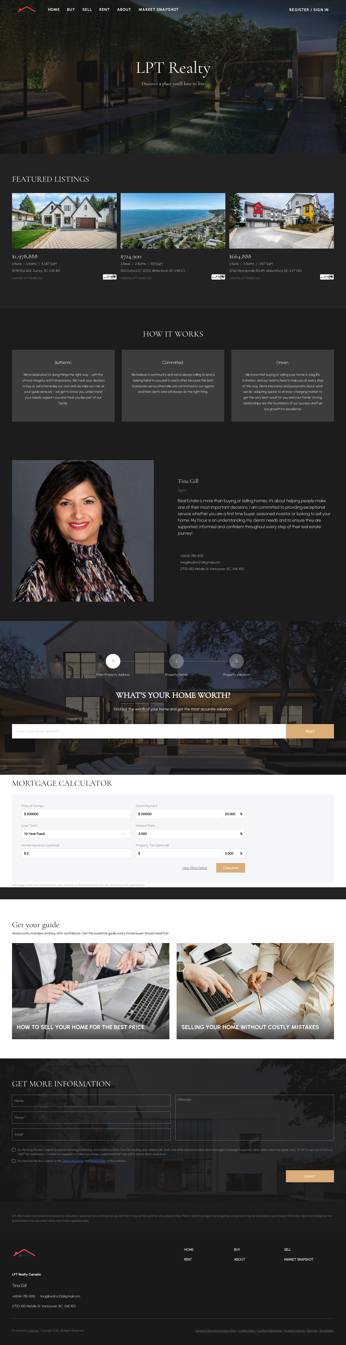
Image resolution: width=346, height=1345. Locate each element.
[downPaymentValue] (179, 814)
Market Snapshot (159, 9)
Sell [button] (88, 9)
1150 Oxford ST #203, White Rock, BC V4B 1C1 (153, 271)
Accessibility (326, 1330)
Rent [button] (105, 9)
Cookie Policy (247, 1330)
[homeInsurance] (76, 853)
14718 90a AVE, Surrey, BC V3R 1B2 (36, 271)
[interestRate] (190, 833)
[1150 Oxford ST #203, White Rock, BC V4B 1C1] (173, 221)
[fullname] (91, 1101)
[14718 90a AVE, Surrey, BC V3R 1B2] (64, 221)
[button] (27, 9)
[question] (254, 1117)
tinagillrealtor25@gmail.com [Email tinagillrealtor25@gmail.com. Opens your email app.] (200, 562)
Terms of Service (73, 1161)
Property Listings (294, 1330)
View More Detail (194, 868)
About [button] (125, 9)
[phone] (91, 1118)
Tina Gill (188, 481)
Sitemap (312, 1330)
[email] (91, 1134)
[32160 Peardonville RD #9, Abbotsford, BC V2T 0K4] (281, 221)
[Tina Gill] (83, 531)
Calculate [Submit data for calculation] (230, 868)
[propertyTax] (179, 853)
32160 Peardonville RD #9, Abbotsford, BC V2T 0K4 (265, 271)
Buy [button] (72, 9)
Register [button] (299, 9)
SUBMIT (310, 1176)
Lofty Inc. (33, 1330)
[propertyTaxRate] (233, 853)
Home (54, 9)
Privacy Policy (98, 1161)
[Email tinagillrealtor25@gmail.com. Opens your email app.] (60, 1296)
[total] (76, 814)
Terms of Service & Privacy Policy (216, 1330)
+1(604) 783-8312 (192, 556)
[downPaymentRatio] (233, 814)
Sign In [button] (321, 9)
